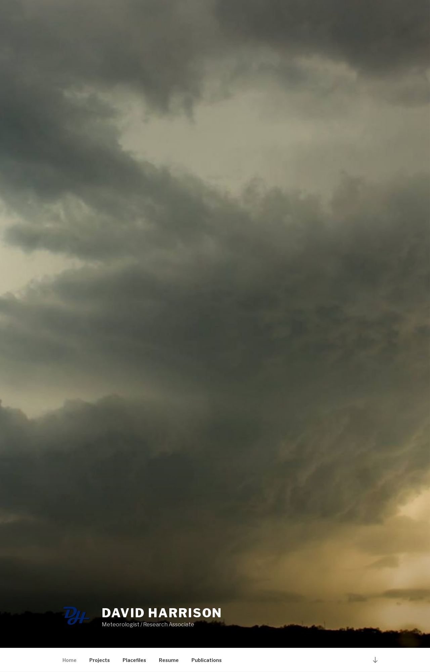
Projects (99, 660)
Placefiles (134, 660)
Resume (169, 660)
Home (69, 660)
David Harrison (162, 613)
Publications (206, 660)
